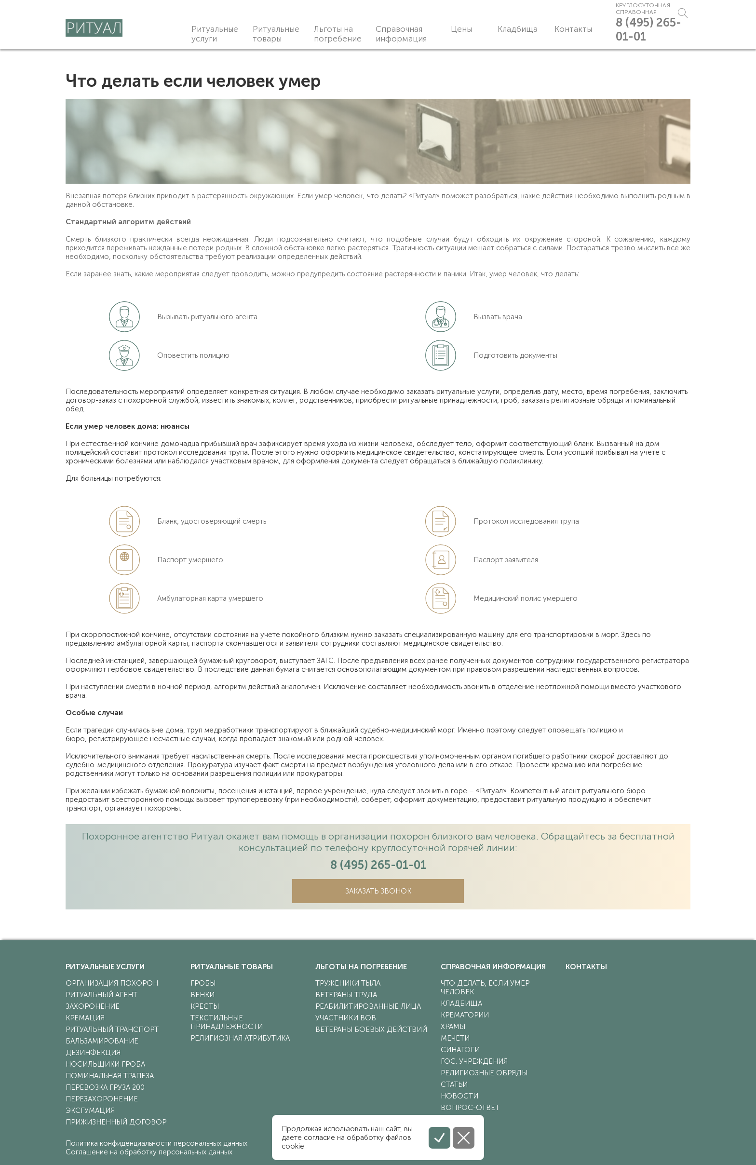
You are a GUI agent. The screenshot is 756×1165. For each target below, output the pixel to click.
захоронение (93, 1006)
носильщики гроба (105, 1064)
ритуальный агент (101, 994)
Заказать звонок (378, 891)
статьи (454, 1084)
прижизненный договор (116, 1122)
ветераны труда (346, 994)
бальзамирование (102, 1041)
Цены (451, 29)
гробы (203, 983)
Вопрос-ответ (470, 1107)
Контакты (551, 29)
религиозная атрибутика (240, 1038)
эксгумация (90, 1110)
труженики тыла (347, 983)
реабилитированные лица (368, 1006)
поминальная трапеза (110, 1075)
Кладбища (498, 29)
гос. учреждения (474, 1061)
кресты (204, 1006)
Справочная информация (400, 33)
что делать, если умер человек (485, 987)
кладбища (461, 1003)
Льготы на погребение (338, 33)
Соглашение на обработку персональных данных (149, 1152)
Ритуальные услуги (214, 33)
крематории (465, 1015)
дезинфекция (93, 1052)
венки (202, 994)
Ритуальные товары (276, 33)
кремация (85, 1018)
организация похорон (112, 983)
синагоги (460, 1049)
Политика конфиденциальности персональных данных (156, 1143)
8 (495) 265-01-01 (642, 36)
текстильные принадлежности (226, 1022)
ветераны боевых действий (371, 1029)
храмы (453, 1026)
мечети (455, 1038)
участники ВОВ (345, 1018)
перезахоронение (102, 1099)
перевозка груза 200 (105, 1087)
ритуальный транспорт (112, 1029)
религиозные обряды (484, 1073)
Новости (459, 1096)
